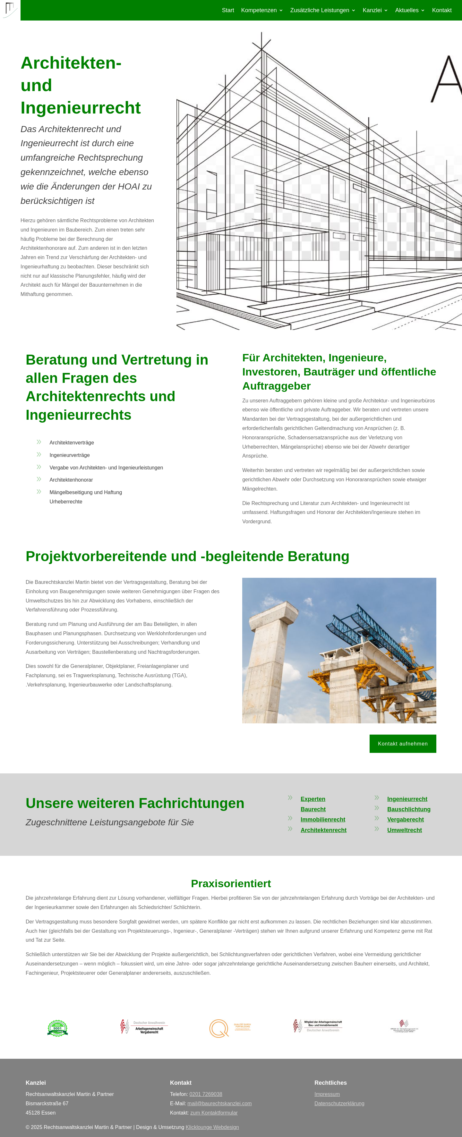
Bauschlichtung (409, 809)
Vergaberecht (405, 819)
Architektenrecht (323, 830)
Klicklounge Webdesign (212, 1127)
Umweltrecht (404, 830)
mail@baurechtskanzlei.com (219, 1103)
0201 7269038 (206, 1094)
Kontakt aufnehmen (403, 743)
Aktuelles (407, 10)
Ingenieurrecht (407, 799)
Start (228, 10)
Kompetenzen (259, 10)
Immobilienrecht (323, 819)
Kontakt (442, 10)
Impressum (327, 1094)
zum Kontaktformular (214, 1113)
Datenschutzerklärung (339, 1103)
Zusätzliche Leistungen (319, 10)
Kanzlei (372, 10)
